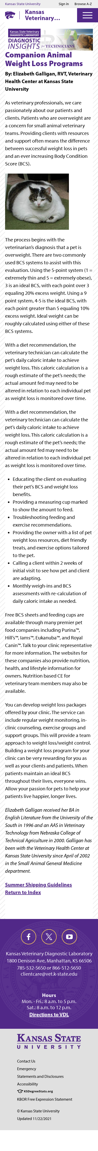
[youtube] (69, 936)
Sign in (64, 4)
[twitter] (49, 936)
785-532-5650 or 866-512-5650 (49, 968)
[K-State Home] (10, 15)
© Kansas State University (38, 1111)
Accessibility (27, 1084)
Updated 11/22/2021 (34, 1118)
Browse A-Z (83, 4)
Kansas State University (23, 4)
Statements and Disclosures (40, 1076)
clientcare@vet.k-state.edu (49, 974)
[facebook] (28, 936)
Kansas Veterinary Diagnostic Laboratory (40, 15)
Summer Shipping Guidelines (38, 884)
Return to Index (23, 892)
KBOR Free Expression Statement (44, 1099)
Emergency (26, 1068)
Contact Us (26, 1061)
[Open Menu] (87, 15)
